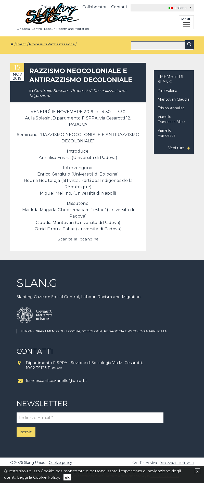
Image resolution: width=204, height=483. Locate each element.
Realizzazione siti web (176, 462)
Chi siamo (50, 6)
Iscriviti (26, 430)
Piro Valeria (167, 89)
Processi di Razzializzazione (52, 44)
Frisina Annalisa (171, 107)
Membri (71, 6)
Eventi (21, 44)
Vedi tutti (176, 147)
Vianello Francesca (166, 132)
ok (67, 477)
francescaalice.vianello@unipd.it (56, 379)
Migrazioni (39, 94)
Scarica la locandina (78, 238)
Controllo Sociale (51, 89)
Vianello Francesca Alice (171, 118)
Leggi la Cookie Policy (38, 477)
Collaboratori (94, 6)
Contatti (119, 6)
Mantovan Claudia (173, 98)
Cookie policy (60, 461)
